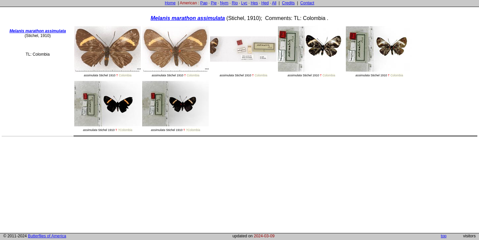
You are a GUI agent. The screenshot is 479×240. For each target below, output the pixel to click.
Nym (224, 3)
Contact (307, 3)
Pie (214, 3)
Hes (254, 3)
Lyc (244, 3)
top (443, 236)
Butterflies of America (47, 236)
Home (170, 3)
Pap (204, 3)
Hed (265, 3)
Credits (288, 3)
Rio (235, 3)
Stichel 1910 (107, 51)
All (274, 3)
